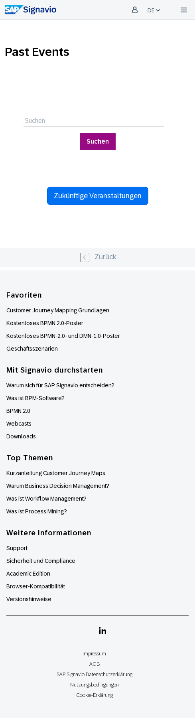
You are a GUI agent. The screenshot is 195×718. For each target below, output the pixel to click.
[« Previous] (97, 257)
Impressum (94, 654)
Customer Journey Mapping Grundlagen (57, 310)
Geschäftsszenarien (32, 348)
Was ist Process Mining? (36, 511)
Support (17, 548)
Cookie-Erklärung (94, 695)
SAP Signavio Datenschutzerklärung (94, 674)
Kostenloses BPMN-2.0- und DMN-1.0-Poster (63, 336)
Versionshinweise (28, 599)
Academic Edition (28, 573)
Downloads (21, 436)
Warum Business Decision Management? (57, 486)
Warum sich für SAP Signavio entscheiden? (60, 385)
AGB (94, 664)
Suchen (98, 141)
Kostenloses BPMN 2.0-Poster (44, 323)
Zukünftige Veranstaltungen (98, 196)
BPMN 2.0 (18, 411)
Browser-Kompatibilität (35, 586)
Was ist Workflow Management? (46, 498)
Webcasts (19, 423)
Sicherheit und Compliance (40, 561)
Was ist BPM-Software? (35, 398)
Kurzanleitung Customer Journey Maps (55, 473)
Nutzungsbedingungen (94, 685)
